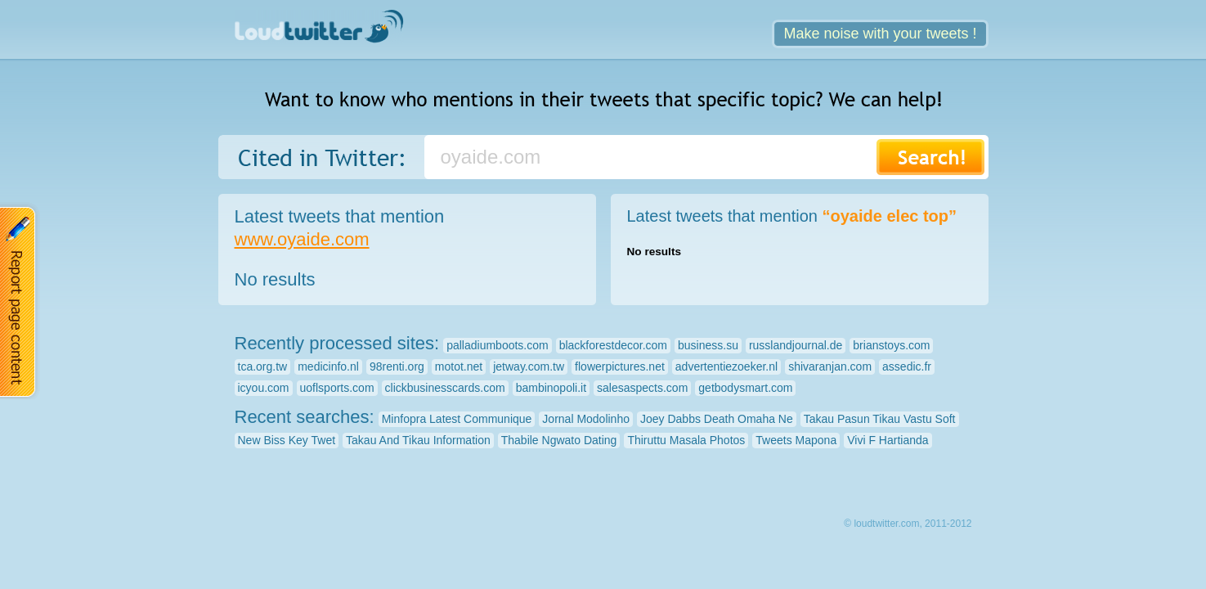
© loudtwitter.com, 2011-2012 (907, 523)
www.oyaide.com (302, 239)
